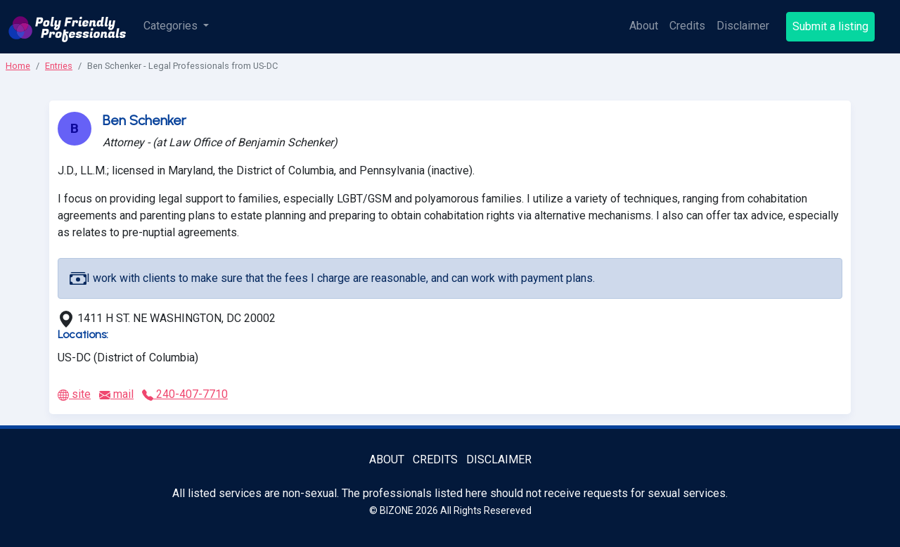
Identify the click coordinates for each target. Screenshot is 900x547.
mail (116, 394)
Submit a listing (830, 26)
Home (18, 65)
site (74, 394)
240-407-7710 (185, 394)
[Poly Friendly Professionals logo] (67, 27)
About (643, 25)
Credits (687, 25)
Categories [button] (171, 25)
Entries (58, 65)
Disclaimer (742, 25)
